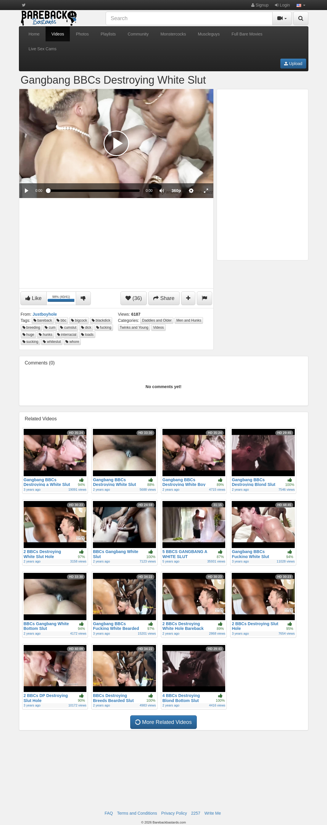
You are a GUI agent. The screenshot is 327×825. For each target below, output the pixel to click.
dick (86, 327)
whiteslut (52, 342)
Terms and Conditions (137, 813)
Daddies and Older (157, 320)
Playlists (108, 34)
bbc (61, 320)
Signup (259, 5)
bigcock (79, 320)
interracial (66, 335)
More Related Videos (163, 722)
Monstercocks (173, 34)
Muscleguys (209, 34)
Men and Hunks (188, 320)
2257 (195, 813)
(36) (133, 298)
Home (34, 34)
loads (87, 335)
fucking (103, 327)
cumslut (68, 327)
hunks (45, 335)
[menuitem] (176, 190)
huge (28, 335)
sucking (30, 342)
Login (282, 5)
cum (50, 327)
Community (138, 34)
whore (72, 342)
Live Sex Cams (43, 48)
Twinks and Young (134, 327)
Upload (293, 63)
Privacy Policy (174, 813)
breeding (31, 327)
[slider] (94, 190)
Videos (57, 34)
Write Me (212, 813)
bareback (42, 320)
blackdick (101, 320)
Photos (82, 34)
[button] (301, 5)
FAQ (108, 813)
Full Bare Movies (246, 34)
